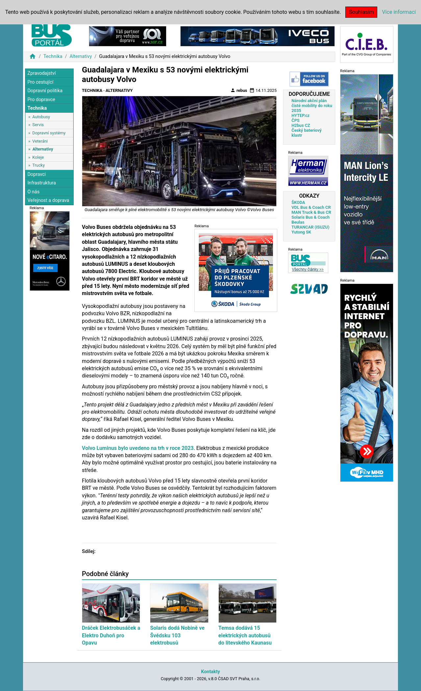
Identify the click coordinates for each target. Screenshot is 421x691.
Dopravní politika (44, 91)
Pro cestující (40, 82)
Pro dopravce (41, 99)
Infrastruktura (41, 183)
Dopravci (36, 174)
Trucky (38, 165)
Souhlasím (361, 12)
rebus (238, 90)
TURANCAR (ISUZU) (310, 227)
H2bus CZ (300, 125)
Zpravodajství (41, 73)
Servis (38, 124)
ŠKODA (298, 202)
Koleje (38, 157)
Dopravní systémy (48, 132)
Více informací (399, 12)
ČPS (295, 120)
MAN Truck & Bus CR (311, 212)
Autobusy (41, 116)
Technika (52, 56)
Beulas (297, 222)
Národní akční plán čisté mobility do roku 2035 (311, 105)
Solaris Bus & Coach (310, 217)
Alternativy (80, 56)
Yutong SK (301, 232)
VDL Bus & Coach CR (311, 207)
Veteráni (40, 141)
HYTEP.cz (300, 115)
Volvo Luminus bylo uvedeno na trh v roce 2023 (138, 448)
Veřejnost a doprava (48, 200)
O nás (33, 192)
